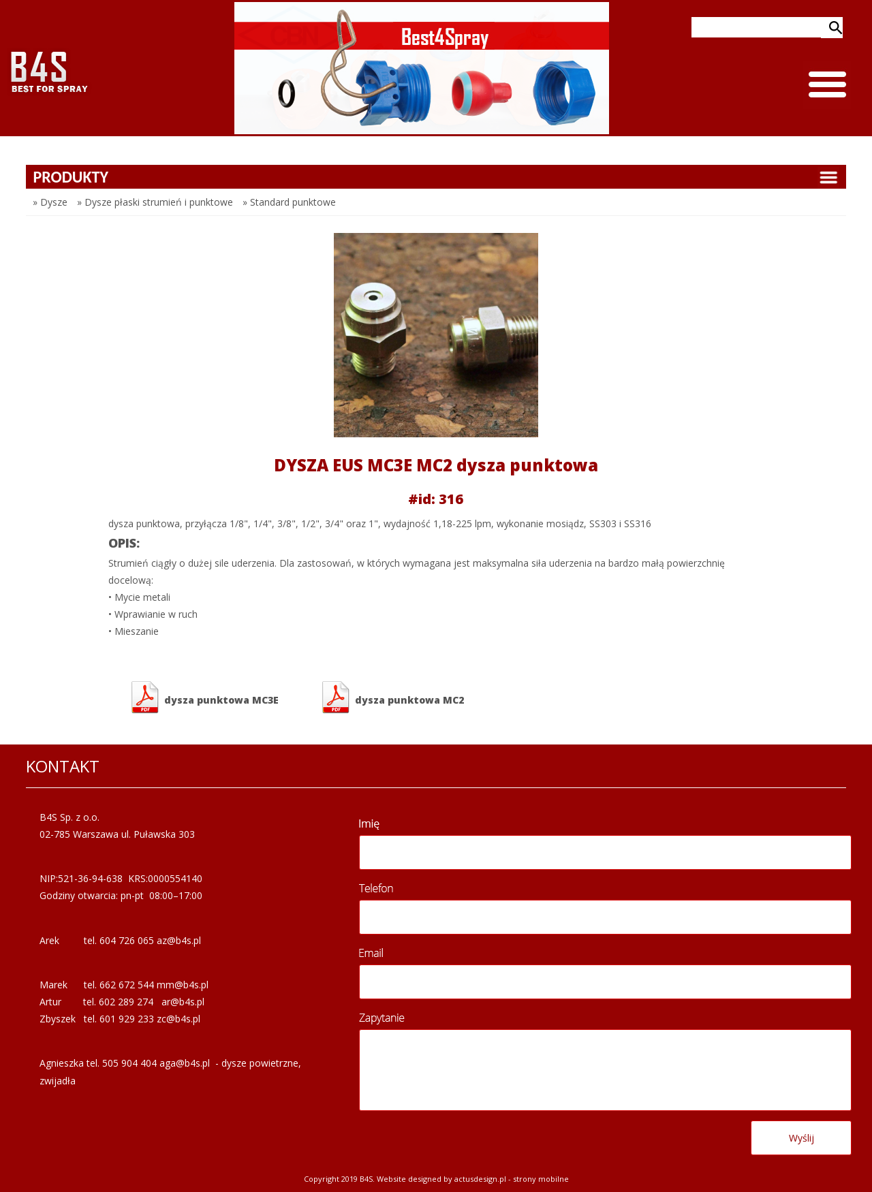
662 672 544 (126, 984)
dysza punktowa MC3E (204, 697)
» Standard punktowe (289, 201)
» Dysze (50, 201)
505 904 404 (129, 1062)
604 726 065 (126, 940)
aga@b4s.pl (184, 1062)
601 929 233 (126, 1018)
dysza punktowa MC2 (392, 697)
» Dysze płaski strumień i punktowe (155, 201)
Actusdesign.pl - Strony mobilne (511, 1179)
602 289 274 (126, 1001)
